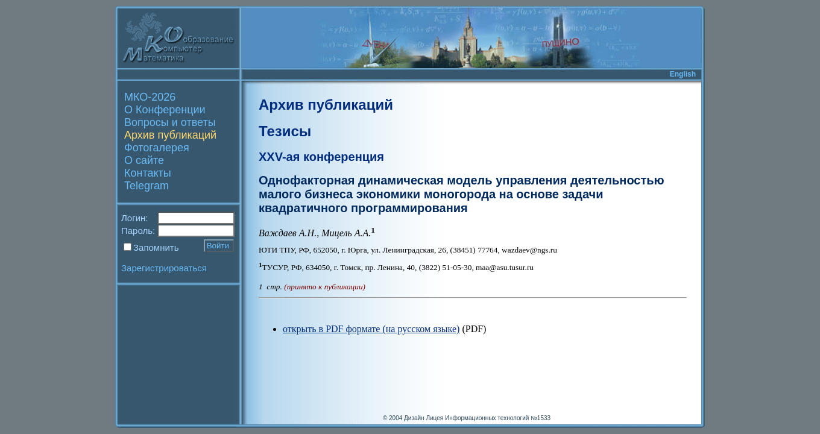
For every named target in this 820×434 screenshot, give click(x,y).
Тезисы (285, 131)
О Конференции (165, 110)
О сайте (144, 160)
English (683, 74)
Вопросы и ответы (170, 122)
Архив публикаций (170, 135)
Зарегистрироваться (164, 268)
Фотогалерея (156, 148)
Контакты (147, 173)
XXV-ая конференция (321, 156)
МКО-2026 (149, 97)
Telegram (146, 186)
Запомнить (156, 247)
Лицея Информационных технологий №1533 (488, 418)
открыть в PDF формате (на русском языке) (371, 329)
